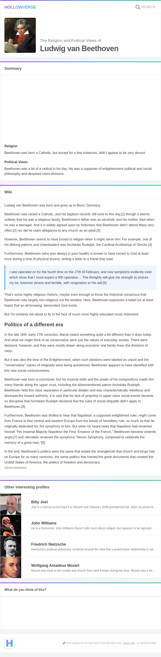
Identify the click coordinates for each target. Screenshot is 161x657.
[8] (43, 442)
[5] (105, 283)
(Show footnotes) (15, 467)
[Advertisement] (80, 110)
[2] (15, 230)
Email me (129, 643)
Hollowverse (20, 7)
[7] (15, 437)
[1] (123, 214)
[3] (98, 230)
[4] (150, 245)
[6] (23, 406)
